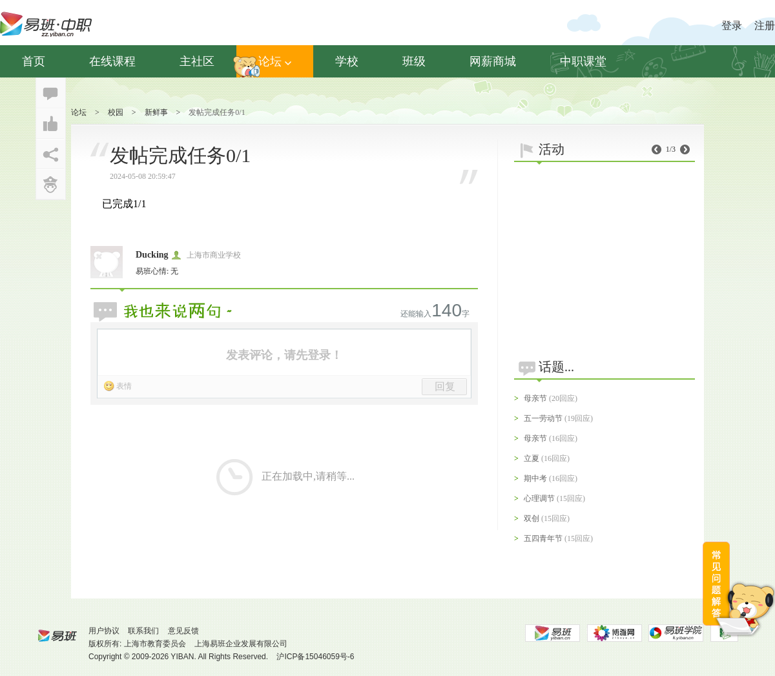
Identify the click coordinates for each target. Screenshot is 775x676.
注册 (764, 25)
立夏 (531, 458)
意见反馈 (183, 630)
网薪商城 (493, 61)
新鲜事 (156, 112)
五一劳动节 (543, 418)
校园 (115, 112)
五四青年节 (543, 538)
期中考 (535, 478)
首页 (33, 61)
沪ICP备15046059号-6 (315, 656)
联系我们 (143, 630)
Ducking (152, 255)
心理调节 (539, 498)
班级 (414, 61)
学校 (346, 61)
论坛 (274, 61)
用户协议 (103, 630)
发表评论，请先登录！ (284, 355)
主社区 (197, 61)
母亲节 (535, 398)
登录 (731, 25)
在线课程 (112, 61)
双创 (531, 518)
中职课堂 (583, 61)
